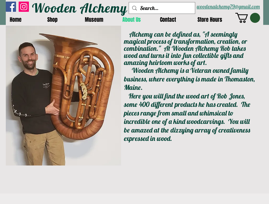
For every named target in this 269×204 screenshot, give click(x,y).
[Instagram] (24, 7)
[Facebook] (11, 7)
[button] (247, 18)
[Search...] (162, 8)
